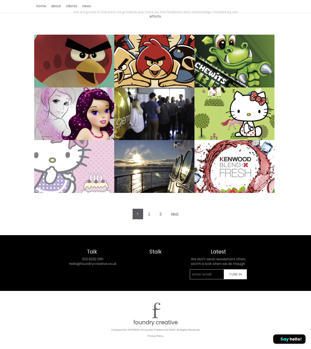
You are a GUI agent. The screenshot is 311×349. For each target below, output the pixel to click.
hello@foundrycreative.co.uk (93, 263)
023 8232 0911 (92, 259)
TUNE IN (235, 274)
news (86, 6)
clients (71, 6)
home (41, 6)
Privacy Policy (155, 336)
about (56, 6)
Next (175, 213)
